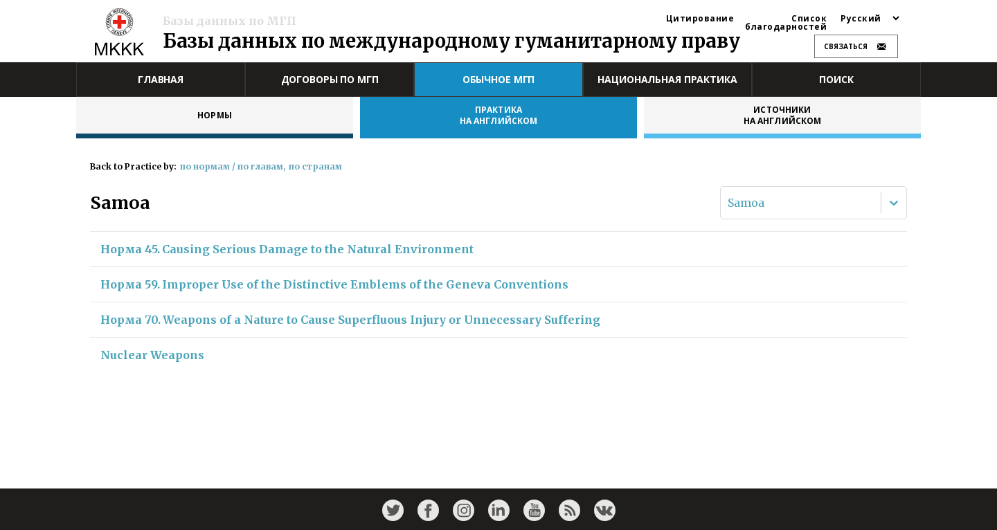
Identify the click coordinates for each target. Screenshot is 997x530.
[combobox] (729, 203)
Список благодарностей (786, 23)
